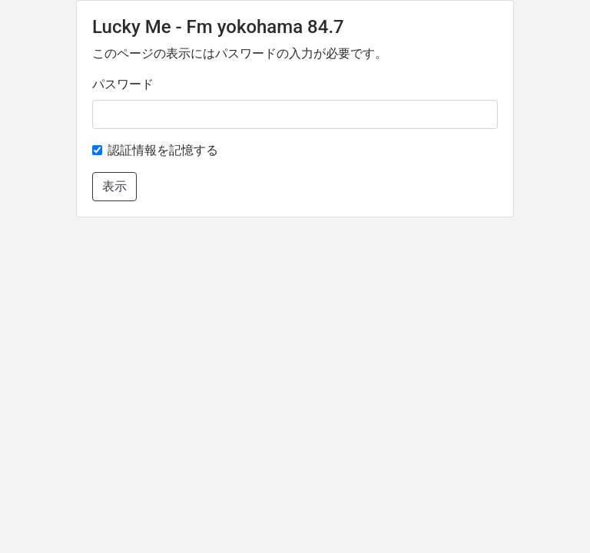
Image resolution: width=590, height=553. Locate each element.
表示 (114, 186)
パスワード (123, 84)
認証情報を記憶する (163, 150)
